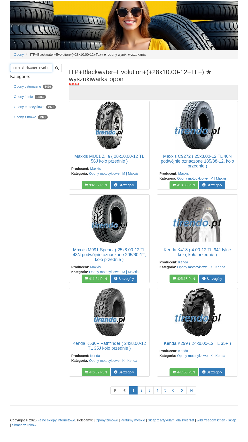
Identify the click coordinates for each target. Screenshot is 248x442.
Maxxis (95, 169)
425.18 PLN (184, 279)
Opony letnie (30, 97)
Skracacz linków (24, 425)
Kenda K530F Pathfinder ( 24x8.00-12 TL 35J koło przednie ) (109, 346)
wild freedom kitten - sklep (216, 420)
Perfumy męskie (133, 420)
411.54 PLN (96, 279)
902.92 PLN (96, 185)
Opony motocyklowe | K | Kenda (201, 267)
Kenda (183, 262)
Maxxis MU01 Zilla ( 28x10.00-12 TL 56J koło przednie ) (109, 159)
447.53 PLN (184, 372)
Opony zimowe (31, 117)
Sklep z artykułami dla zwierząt (171, 420)
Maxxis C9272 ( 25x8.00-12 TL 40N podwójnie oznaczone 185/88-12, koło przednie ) (197, 161)
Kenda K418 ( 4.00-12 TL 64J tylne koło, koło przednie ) (197, 252)
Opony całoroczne (33, 87)
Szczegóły (124, 185)
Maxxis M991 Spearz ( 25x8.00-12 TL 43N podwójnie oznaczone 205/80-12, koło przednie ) (109, 254)
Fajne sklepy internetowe (56, 420)
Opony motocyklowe (35, 107)
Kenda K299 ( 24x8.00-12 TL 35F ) (197, 343)
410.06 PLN (184, 185)
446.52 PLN (96, 372)
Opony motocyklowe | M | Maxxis (114, 173)
